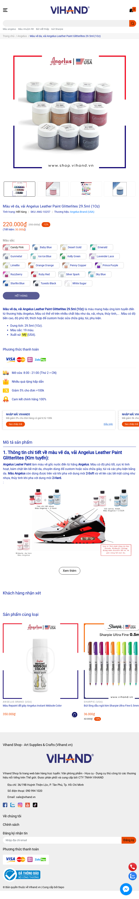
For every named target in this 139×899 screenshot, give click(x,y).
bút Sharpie (57, 29)
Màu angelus (9, 29)
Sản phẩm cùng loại (20, 614)
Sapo (61, 887)
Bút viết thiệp (42, 29)
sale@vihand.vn (25, 797)
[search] (132, 23)
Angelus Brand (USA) (82, 211)
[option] (19, 189)
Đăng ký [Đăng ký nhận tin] (128, 840)
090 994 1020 (34, 791)
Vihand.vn (35, 887)
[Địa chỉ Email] (69, 840)
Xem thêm (69, 570)
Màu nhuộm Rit (26, 29)
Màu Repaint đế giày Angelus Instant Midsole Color (32, 705)
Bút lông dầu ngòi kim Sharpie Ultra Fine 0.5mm (111, 705)
